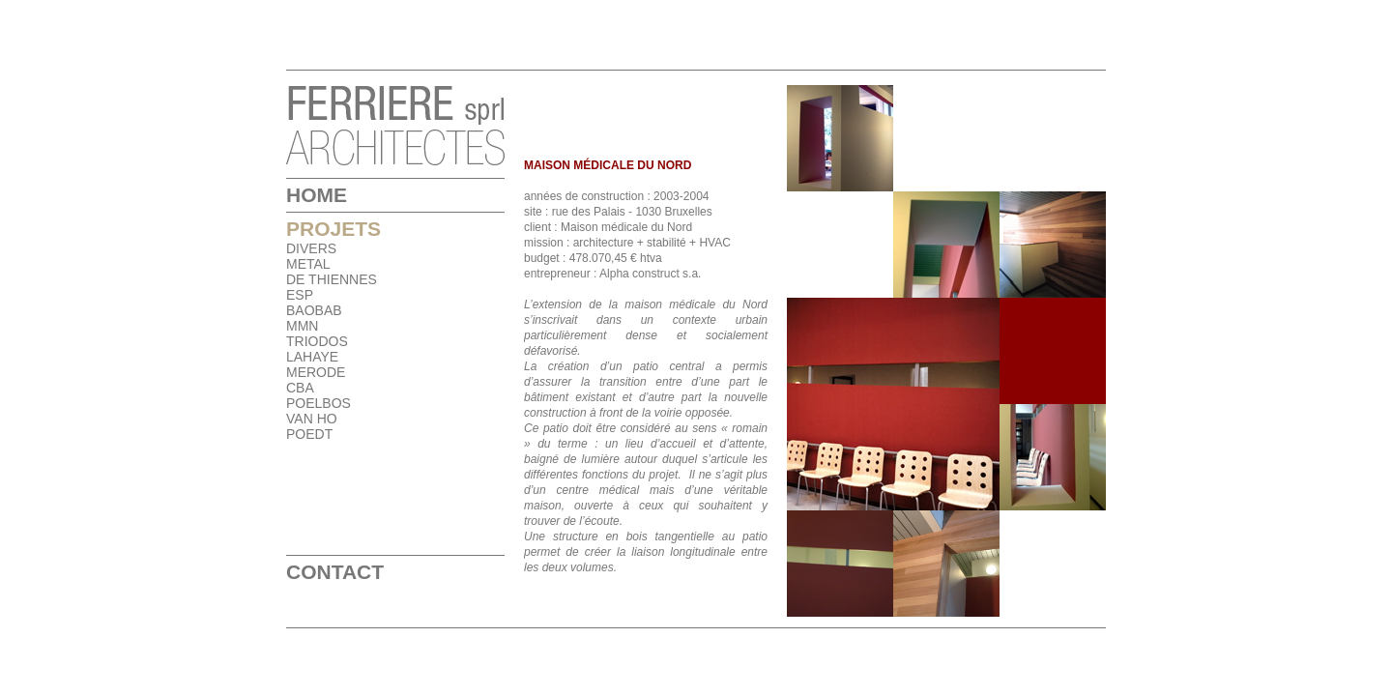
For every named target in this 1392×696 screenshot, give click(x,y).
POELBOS (318, 403)
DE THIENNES (331, 279)
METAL (308, 264)
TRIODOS (317, 341)
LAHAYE (312, 356)
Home (316, 195)
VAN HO (311, 418)
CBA (300, 387)
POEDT (309, 434)
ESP (299, 295)
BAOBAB (314, 310)
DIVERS (311, 248)
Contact (335, 572)
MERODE (315, 372)
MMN (302, 326)
